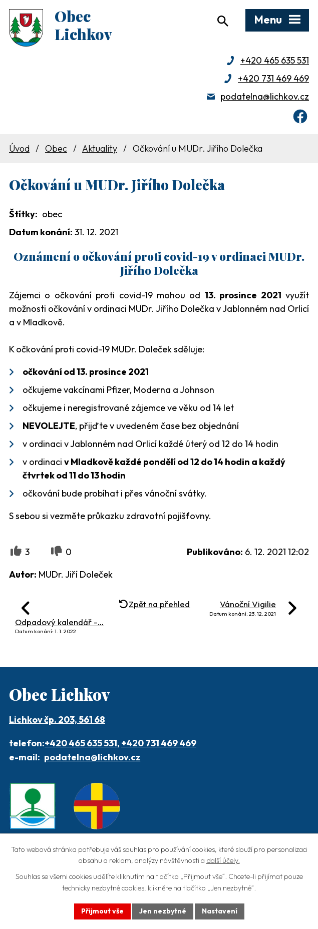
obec (52, 214)
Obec (56, 148)
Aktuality (99, 148)
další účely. (223, 860)
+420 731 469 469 (273, 78)
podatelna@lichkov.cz (264, 96)
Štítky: (23, 214)
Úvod (19, 148)
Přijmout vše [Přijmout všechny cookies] (102, 910)
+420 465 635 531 (274, 60)
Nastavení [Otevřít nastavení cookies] (219, 910)
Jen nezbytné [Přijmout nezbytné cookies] (162, 910)
